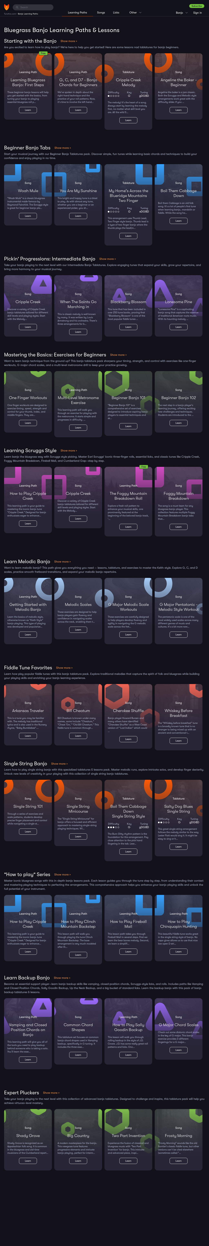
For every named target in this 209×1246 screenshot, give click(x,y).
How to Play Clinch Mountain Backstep (78, 924)
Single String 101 (28, 806)
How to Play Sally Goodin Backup (128, 1027)
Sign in (197, 12)
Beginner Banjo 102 (178, 397)
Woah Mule (28, 190)
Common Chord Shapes (78, 1027)
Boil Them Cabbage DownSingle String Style (128, 811)
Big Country (78, 1135)
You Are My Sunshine (78, 190)
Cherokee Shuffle (128, 710)
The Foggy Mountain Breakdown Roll (128, 496)
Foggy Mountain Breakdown (178, 496)
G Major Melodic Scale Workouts (128, 607)
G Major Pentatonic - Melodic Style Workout (179, 607)
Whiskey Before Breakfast (178, 713)
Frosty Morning (178, 1135)
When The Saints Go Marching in (78, 304)
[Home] (6, 7)
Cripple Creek (28, 301)
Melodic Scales (78, 604)
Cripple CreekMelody (128, 82)
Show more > (69, 41)
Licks (116, 12)
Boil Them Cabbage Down (179, 193)
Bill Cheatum (78, 710)
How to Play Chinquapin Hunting (178, 924)
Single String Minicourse (78, 809)
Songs (101, 12)
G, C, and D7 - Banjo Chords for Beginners (78, 82)
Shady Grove (28, 1135)
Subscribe (197, 6)
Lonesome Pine (178, 301)
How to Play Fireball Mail (128, 924)
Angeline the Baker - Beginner (179, 82)
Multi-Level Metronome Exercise (78, 400)
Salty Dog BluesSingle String (178, 809)
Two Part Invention (128, 1135)
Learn (28, 110)
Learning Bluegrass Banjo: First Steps (28, 82)
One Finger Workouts (28, 397)
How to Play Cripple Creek (28, 496)
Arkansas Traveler (28, 710)
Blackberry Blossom (128, 301)
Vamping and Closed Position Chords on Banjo (28, 1029)
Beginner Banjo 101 (128, 397)
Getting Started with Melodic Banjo (28, 607)
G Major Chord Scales (179, 1024)
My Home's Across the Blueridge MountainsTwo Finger (128, 195)
